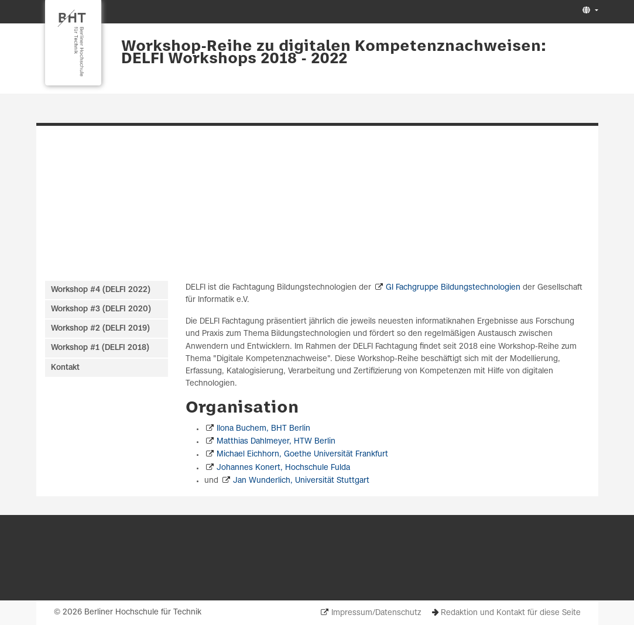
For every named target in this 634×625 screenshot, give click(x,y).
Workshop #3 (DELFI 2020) (101, 309)
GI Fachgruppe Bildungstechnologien (453, 287)
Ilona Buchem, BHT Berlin (263, 428)
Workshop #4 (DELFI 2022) (100, 290)
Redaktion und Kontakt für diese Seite (511, 613)
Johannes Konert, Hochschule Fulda (283, 468)
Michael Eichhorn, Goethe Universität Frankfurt (302, 454)
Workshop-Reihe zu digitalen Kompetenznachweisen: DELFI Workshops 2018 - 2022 (333, 53)
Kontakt (65, 368)
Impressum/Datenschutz (376, 613)
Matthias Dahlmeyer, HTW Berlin (276, 441)
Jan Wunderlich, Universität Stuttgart (301, 481)
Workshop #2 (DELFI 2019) (100, 328)
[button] (589, 11)
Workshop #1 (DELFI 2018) (100, 348)
